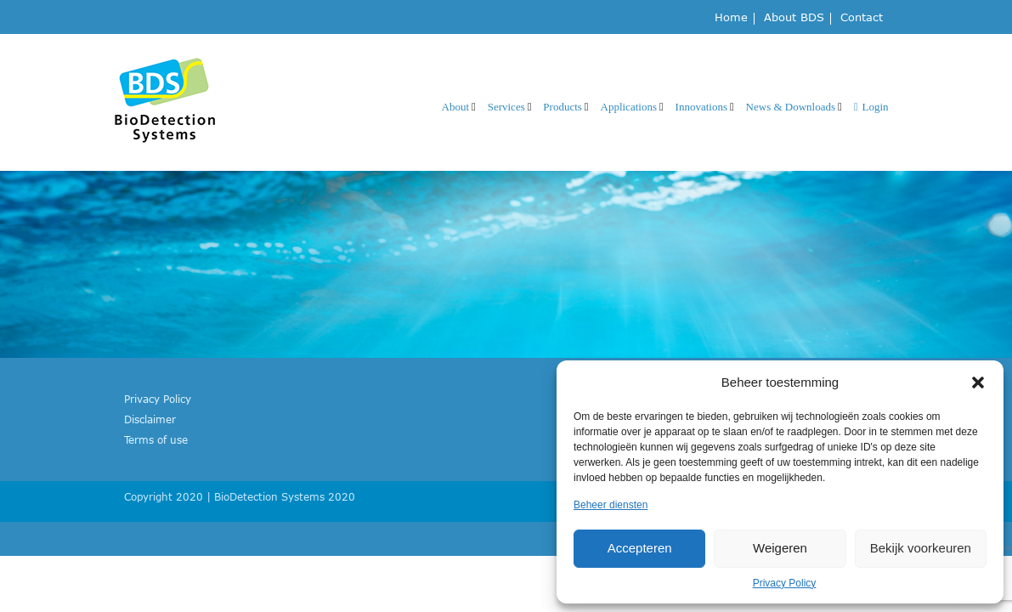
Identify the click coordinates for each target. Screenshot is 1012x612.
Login (871, 106)
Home (731, 18)
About (456, 106)
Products (562, 106)
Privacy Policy (785, 583)
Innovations (701, 106)
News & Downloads (790, 106)
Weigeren (780, 548)
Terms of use (156, 439)
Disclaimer (150, 419)
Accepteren (640, 548)
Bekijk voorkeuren (920, 548)
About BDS (794, 18)
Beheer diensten (610, 505)
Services (506, 106)
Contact (861, 18)
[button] (978, 382)
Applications (629, 106)
